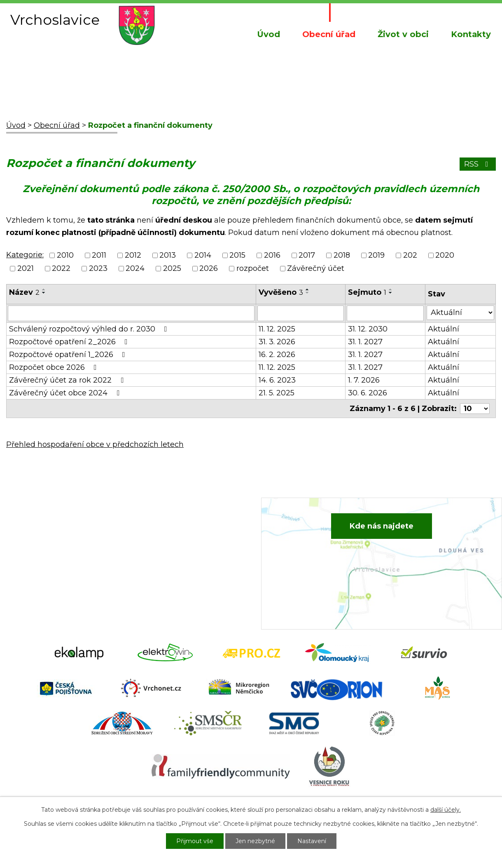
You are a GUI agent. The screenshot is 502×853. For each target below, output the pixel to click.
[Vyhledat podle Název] (131, 313)
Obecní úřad (328, 34)
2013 (167, 255)
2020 (444, 255)
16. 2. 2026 (277, 354)
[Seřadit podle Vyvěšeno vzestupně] (307, 289)
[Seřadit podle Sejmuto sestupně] (390, 292)
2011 (99, 255)
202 (410, 255)
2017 (307, 255)
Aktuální (443, 329)
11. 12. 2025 (277, 329)
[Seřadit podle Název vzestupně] (44, 289)
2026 (208, 268)
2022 (61, 268)
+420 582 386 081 (176, 531)
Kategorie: (25, 254)
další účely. (445, 809)
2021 (25, 268)
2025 (172, 268)
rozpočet (252, 268)
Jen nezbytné (255, 841)
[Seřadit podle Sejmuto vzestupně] (390, 289)
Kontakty (471, 34)
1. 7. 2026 (364, 380)
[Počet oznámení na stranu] (475, 408)
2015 (237, 255)
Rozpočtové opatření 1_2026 (68, 354)
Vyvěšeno (281, 292)
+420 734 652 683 (177, 544)
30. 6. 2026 (367, 392)
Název (24, 292)
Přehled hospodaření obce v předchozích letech (95, 444)
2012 (133, 255)
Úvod (268, 34)
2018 (342, 255)
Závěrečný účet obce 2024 (66, 392)
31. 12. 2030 (368, 329)
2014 (202, 255)
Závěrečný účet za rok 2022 (68, 380)
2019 (376, 255)
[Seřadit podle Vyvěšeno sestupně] (307, 292)
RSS (478, 164)
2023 (98, 268)
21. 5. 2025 (276, 392)
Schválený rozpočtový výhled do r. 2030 (89, 329)
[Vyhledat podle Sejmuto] (385, 313)
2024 (135, 268)
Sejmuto (367, 292)
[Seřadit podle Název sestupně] (44, 292)
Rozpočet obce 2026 (54, 367)
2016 (272, 255)
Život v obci (403, 34)
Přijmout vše (194, 841)
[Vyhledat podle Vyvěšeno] (300, 313)
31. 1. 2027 (365, 341)
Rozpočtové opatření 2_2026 (70, 341)
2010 (65, 255)
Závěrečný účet (315, 268)
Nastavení (311, 841)
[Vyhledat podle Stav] (460, 312)
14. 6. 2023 (277, 380)
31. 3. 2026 (277, 341)
